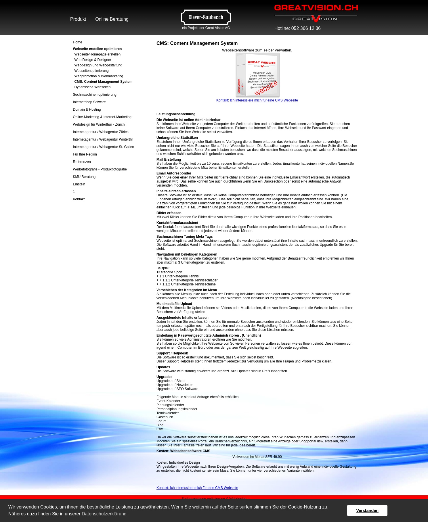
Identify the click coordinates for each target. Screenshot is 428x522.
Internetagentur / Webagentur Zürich (101, 132)
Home (77, 42)
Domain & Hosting (87, 110)
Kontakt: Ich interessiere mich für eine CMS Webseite (257, 100)
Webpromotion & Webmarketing (98, 76)
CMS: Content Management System (103, 82)
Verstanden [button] (367, 510)
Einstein (79, 184)
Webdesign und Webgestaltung (98, 65)
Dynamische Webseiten (92, 87)
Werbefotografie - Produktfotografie (100, 169)
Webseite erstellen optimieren (97, 49)
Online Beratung (112, 19)
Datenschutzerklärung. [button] (105, 513)
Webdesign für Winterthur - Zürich (99, 124)
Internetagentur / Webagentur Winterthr (103, 139)
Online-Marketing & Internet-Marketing (102, 117)
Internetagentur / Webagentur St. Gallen (103, 147)
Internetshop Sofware (89, 102)
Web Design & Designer (92, 60)
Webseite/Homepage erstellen (97, 54)
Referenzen (82, 162)
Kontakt (79, 199)
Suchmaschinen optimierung (94, 95)
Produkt (78, 19)
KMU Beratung (84, 177)
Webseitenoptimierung (91, 71)
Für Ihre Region (85, 154)
